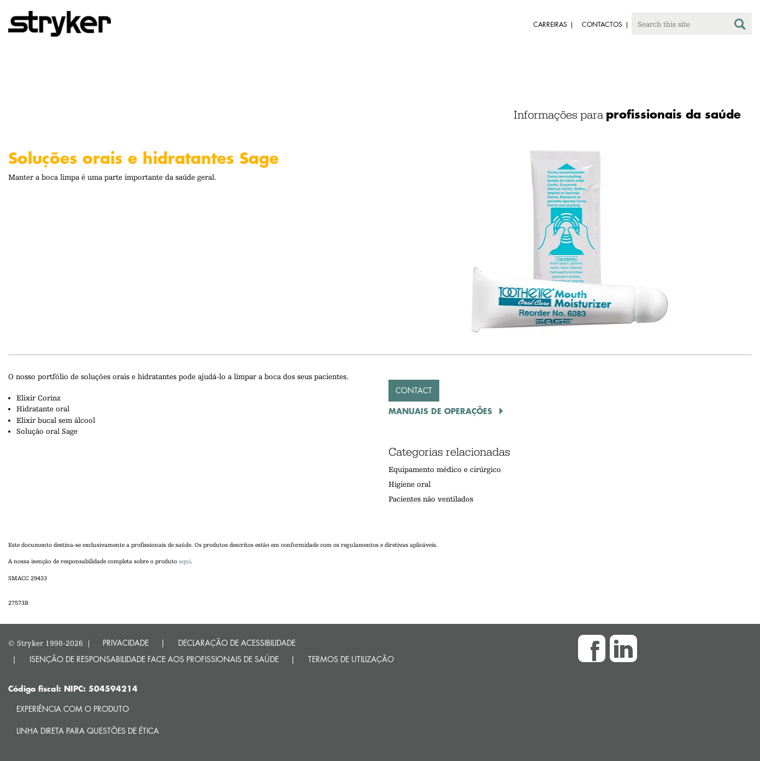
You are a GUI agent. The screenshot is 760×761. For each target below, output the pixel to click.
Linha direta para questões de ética (87, 730)
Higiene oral (409, 484)
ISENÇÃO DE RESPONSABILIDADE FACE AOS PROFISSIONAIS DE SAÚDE (154, 659)
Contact (414, 390)
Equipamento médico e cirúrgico (444, 469)
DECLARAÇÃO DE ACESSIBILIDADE (237, 643)
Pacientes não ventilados (430, 498)
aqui (185, 561)
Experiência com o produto (72, 709)
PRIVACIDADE (126, 643)
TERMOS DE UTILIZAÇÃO (351, 659)
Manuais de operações (441, 410)
